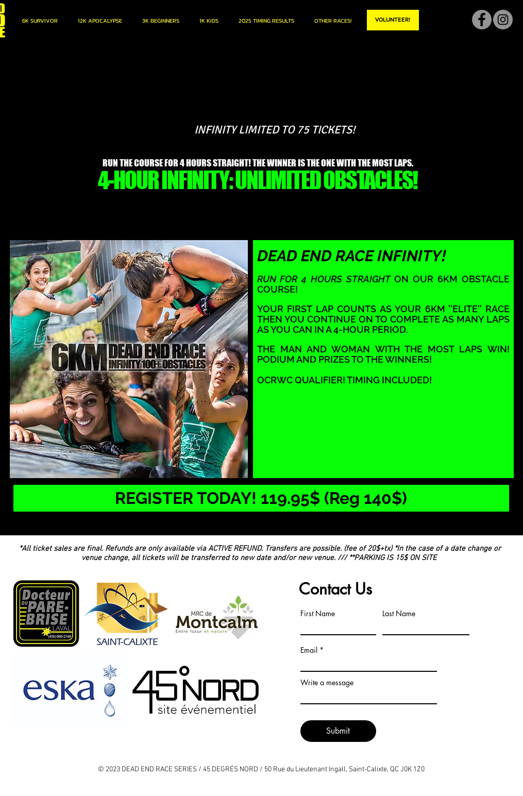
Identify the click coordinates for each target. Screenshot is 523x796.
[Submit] (338, 731)
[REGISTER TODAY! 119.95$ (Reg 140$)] (261, 498)
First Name (317, 613)
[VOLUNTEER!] (393, 20)
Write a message (326, 682)
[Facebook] (482, 19)
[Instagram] (503, 19)
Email (308, 650)
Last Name (398, 613)
